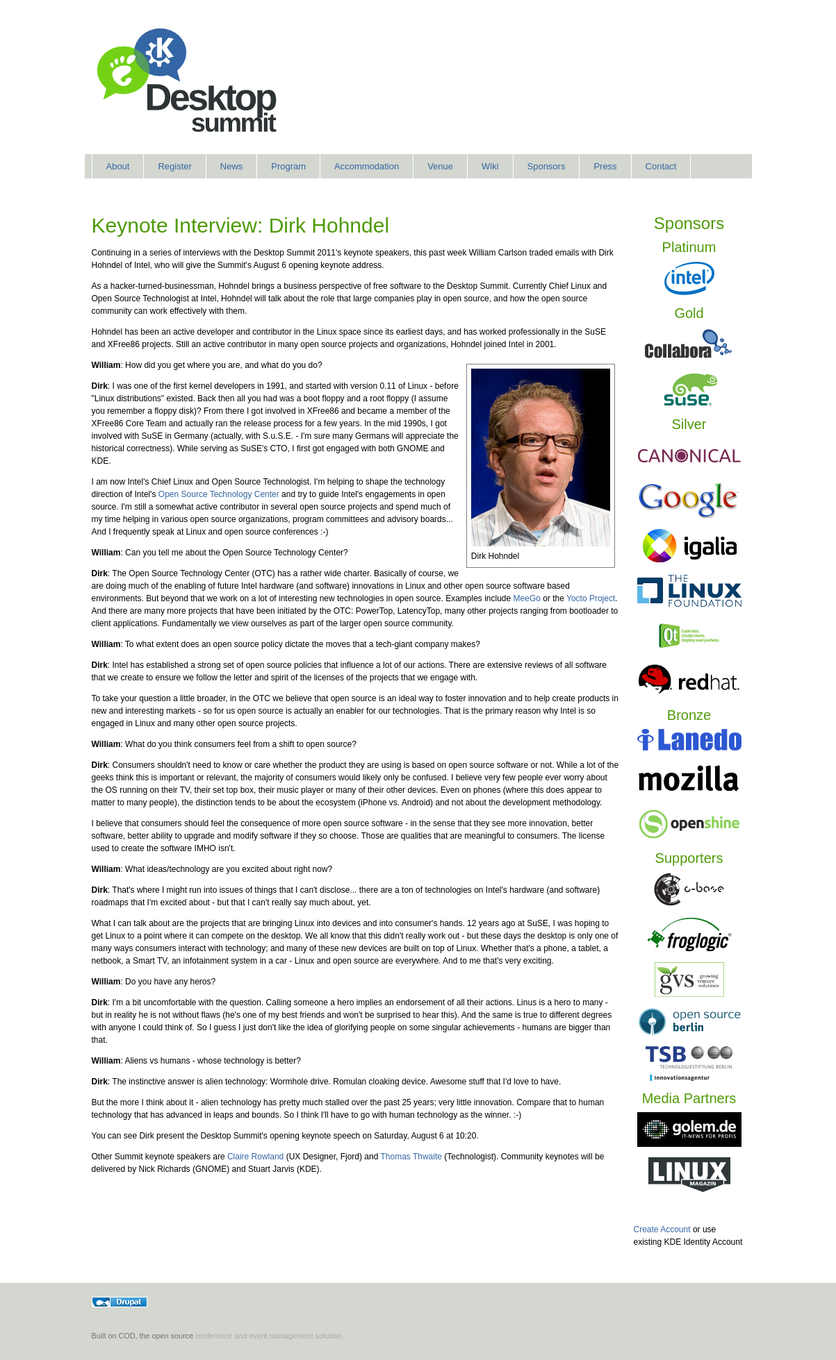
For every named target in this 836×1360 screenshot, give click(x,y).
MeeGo (527, 598)
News (231, 166)
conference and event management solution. (269, 1336)
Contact (661, 166)
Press (604, 166)
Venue (440, 166)
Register (174, 166)
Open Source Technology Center (218, 494)
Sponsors (546, 166)
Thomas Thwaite (410, 1156)
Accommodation (366, 166)
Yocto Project (590, 598)
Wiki (490, 166)
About (118, 166)
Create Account (662, 1229)
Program (288, 166)
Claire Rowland (255, 1156)
